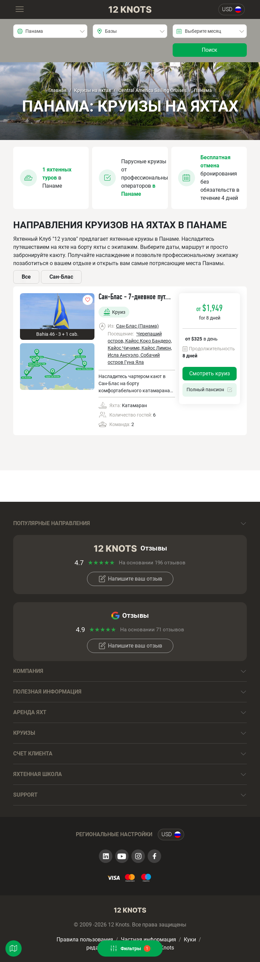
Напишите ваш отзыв (130, 579)
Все (26, 277)
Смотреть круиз (209, 373)
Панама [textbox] (34, 31)
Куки (190, 939)
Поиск (209, 50)
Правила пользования (85, 939)
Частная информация (148, 939)
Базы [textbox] (111, 31)
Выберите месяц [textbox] (203, 31)
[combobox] (50, 31)
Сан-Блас (61, 277)
